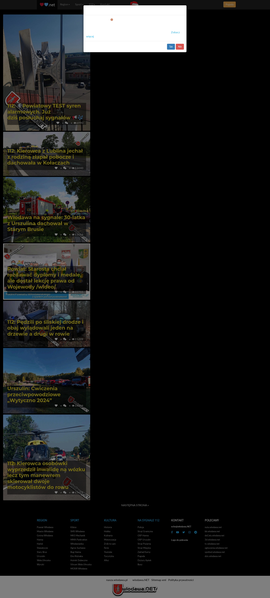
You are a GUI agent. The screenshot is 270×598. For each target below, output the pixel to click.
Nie (180, 46)
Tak (171, 46)
